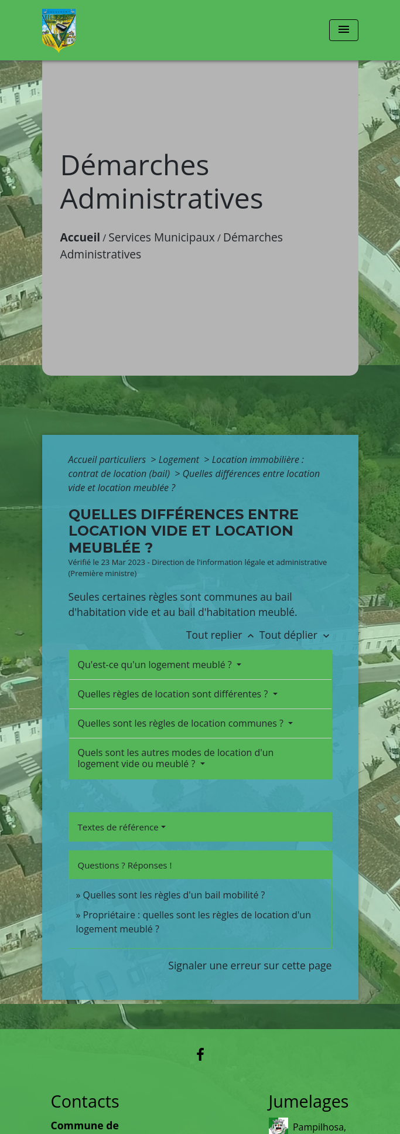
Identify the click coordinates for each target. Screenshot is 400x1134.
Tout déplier (295, 635)
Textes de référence (118, 827)
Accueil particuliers (109, 459)
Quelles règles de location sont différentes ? (174, 693)
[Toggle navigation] (343, 30)
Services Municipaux (161, 237)
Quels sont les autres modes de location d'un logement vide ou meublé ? (176, 758)
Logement (180, 459)
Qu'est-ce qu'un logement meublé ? (156, 664)
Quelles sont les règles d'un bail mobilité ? (174, 894)
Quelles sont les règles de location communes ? (182, 723)
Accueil (80, 237)
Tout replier (222, 635)
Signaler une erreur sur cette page (249, 965)
